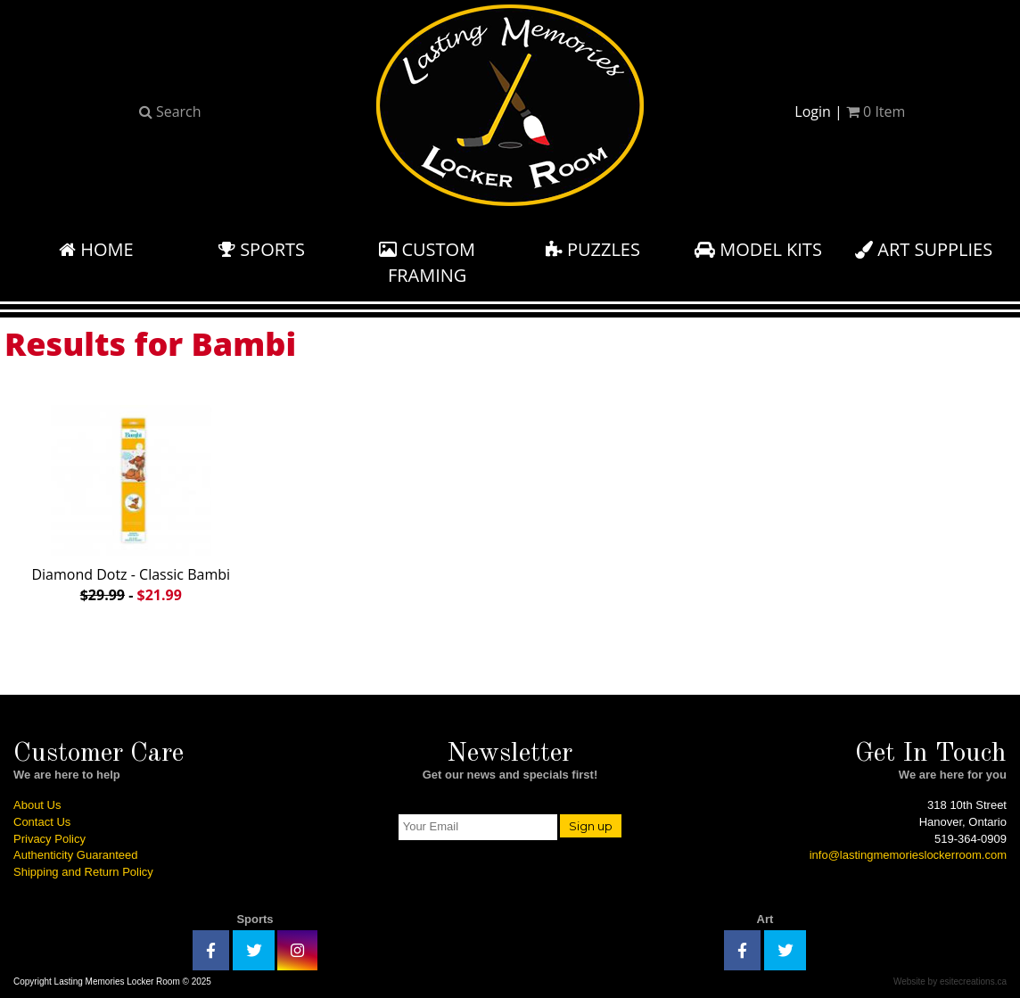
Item (875, 111)
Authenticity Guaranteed (75, 855)
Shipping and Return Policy (83, 871)
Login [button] (812, 111)
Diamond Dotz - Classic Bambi (130, 500)
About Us (37, 805)
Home (96, 249)
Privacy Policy (49, 838)
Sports (261, 249)
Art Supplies (923, 249)
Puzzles (593, 249)
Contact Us (41, 822)
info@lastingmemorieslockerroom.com (908, 855)
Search (170, 111)
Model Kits (758, 249)
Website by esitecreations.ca (950, 981)
